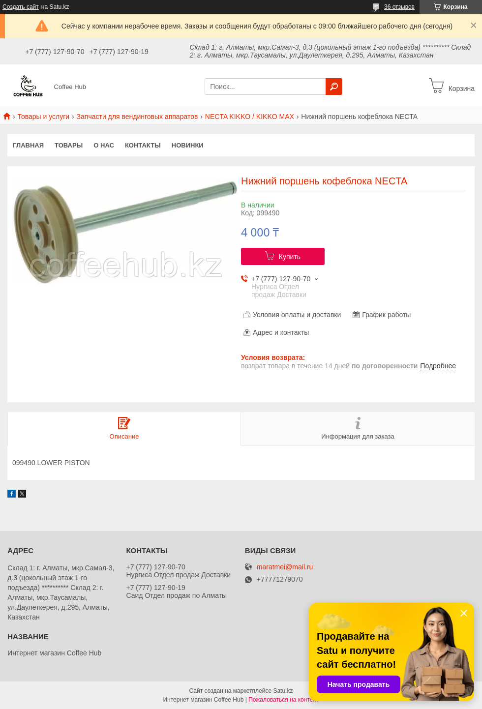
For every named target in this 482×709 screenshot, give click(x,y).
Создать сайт (20, 6)
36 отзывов (399, 6)
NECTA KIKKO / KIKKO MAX (249, 116)
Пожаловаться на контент (283, 699)
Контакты (143, 145)
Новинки (188, 145)
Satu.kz (283, 690)
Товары (69, 145)
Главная (28, 145)
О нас (103, 145)
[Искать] (334, 86)
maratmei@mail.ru (285, 567)
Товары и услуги (43, 116)
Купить (290, 257)
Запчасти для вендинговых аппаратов (137, 116)
